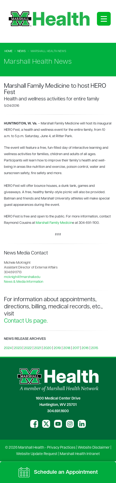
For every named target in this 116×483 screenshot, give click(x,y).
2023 (18, 348)
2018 (66, 348)
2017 (76, 348)
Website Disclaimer (94, 448)
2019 (57, 348)
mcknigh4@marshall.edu (22, 277)
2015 (94, 348)
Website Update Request (36, 454)
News (21, 51)
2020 (47, 348)
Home (8, 51)
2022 (28, 348)
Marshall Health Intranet (80, 454)
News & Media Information (23, 282)
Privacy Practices (61, 448)
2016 (85, 348)
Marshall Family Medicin (54, 223)
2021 (37, 348)
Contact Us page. (26, 321)
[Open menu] (104, 19)
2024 (8, 348)
